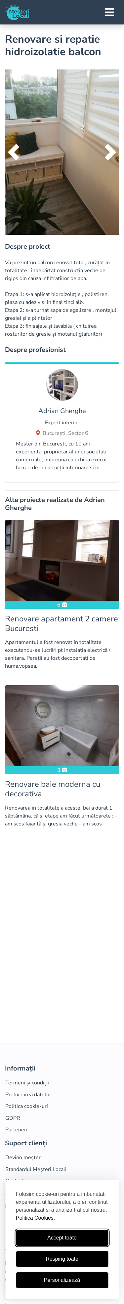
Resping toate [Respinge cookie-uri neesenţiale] (62, 1259)
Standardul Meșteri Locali (35, 1169)
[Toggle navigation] (109, 12)
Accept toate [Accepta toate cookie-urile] (62, 1238)
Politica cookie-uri (26, 1106)
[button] (13, 152)
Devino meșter (23, 1157)
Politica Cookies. (35, 1218)
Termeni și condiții (27, 1082)
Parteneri (16, 1129)
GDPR (12, 1118)
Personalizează (62, 1280)
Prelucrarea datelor (28, 1094)
